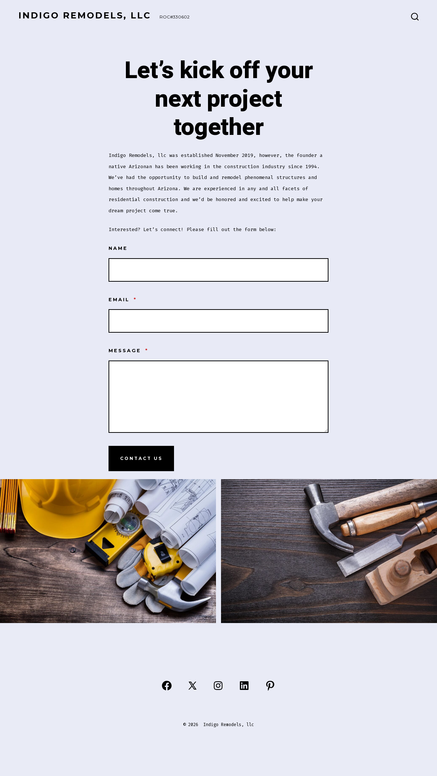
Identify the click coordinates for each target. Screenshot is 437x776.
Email (123, 299)
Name (118, 248)
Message (128, 350)
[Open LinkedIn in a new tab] (244, 685)
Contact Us (141, 458)
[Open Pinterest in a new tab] (270, 685)
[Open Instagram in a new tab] (218, 685)
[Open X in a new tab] (192, 685)
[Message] (218, 397)
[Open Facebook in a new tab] (166, 685)
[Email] (218, 321)
